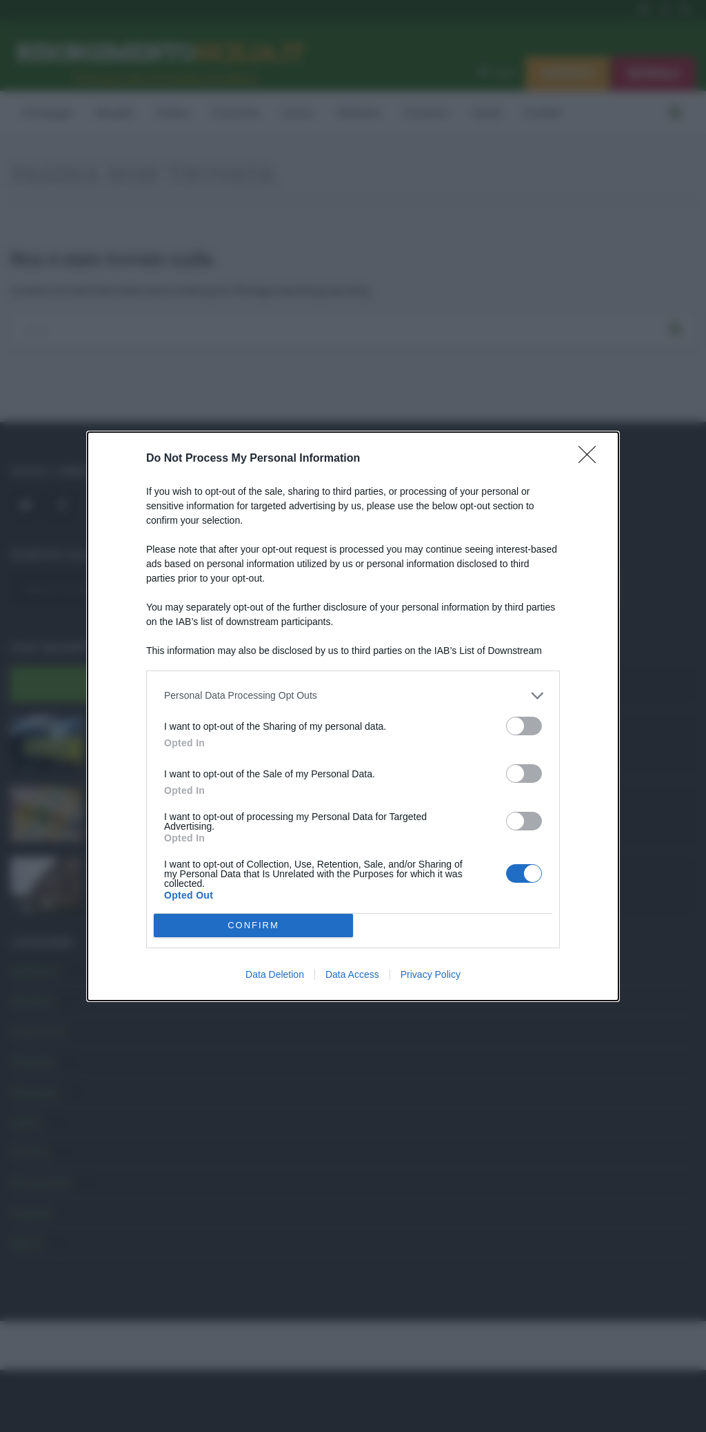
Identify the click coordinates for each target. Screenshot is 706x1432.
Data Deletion (274, 974)
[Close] (591, 459)
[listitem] (353, 695)
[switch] (524, 726)
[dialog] (353, 716)
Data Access (352, 974)
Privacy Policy (431, 974)
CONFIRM (253, 925)
